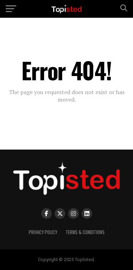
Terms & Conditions (85, 232)
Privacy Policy (43, 232)
